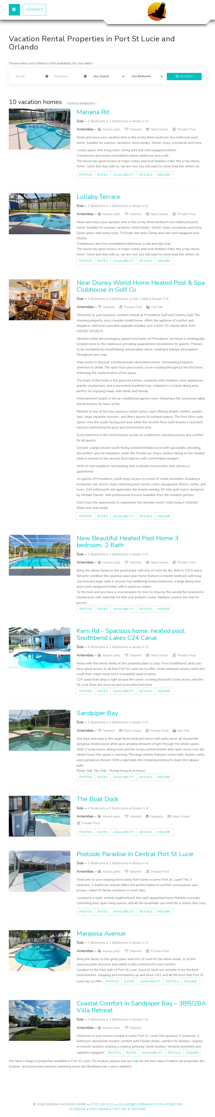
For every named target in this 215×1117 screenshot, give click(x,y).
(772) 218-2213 (102, 1104)
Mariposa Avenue (101, 933)
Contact (34, 9)
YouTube (138, 1109)
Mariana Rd (93, 112)
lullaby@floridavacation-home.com (150, 1104)
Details (145, 175)
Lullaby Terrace (98, 197)
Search (184, 76)
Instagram (99, 1109)
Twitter (119, 1109)
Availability (123, 175)
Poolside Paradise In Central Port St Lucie (135, 854)
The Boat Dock (97, 799)
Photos (85, 175)
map (135, 1061)
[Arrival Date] (29, 76)
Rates (103, 175)
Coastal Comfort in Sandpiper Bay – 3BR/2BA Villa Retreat (141, 1007)
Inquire (164, 175)
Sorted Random (81, 103)
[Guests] (107, 76)
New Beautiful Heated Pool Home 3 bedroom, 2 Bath (127, 541)
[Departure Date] (67, 76)
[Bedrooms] (145, 76)
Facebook (78, 1109)
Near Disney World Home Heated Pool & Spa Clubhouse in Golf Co (141, 286)
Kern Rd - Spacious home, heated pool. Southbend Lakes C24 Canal (131, 634)
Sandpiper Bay (97, 713)
